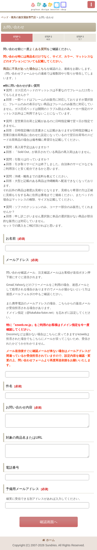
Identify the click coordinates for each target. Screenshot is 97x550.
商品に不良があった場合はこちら (25, 68)
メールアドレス (17, 260)
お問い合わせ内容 (19, 407)
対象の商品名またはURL (24, 437)
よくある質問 (38, 49)
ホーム (48, 540)
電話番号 (12, 467)
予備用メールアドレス (22, 489)
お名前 (11, 238)
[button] (91, 4)
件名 (9, 386)
